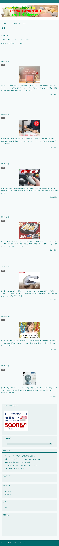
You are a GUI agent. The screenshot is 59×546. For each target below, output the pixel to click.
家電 (3, 65)
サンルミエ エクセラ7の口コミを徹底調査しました (20, 456)
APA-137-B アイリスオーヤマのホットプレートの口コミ (21, 465)
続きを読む (53, 94)
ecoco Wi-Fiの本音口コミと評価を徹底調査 (17, 462)
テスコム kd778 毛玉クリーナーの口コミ (17, 468)
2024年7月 (8, 494)
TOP (14, 23)
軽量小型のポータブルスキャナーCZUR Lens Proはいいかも (22, 459)
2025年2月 (8, 491)
